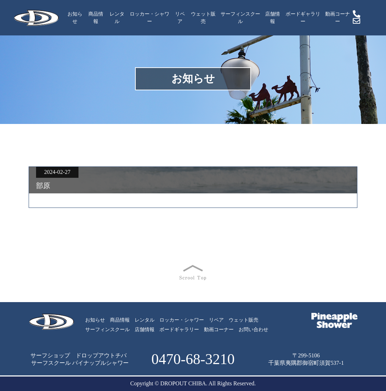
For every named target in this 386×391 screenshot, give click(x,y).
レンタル (117, 17)
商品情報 (95, 17)
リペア (180, 17)
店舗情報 (272, 17)
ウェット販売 (203, 17)
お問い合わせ (253, 329)
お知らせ (75, 17)
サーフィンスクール (240, 17)
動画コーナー (337, 17)
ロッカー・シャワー (149, 17)
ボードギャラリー (303, 17)
